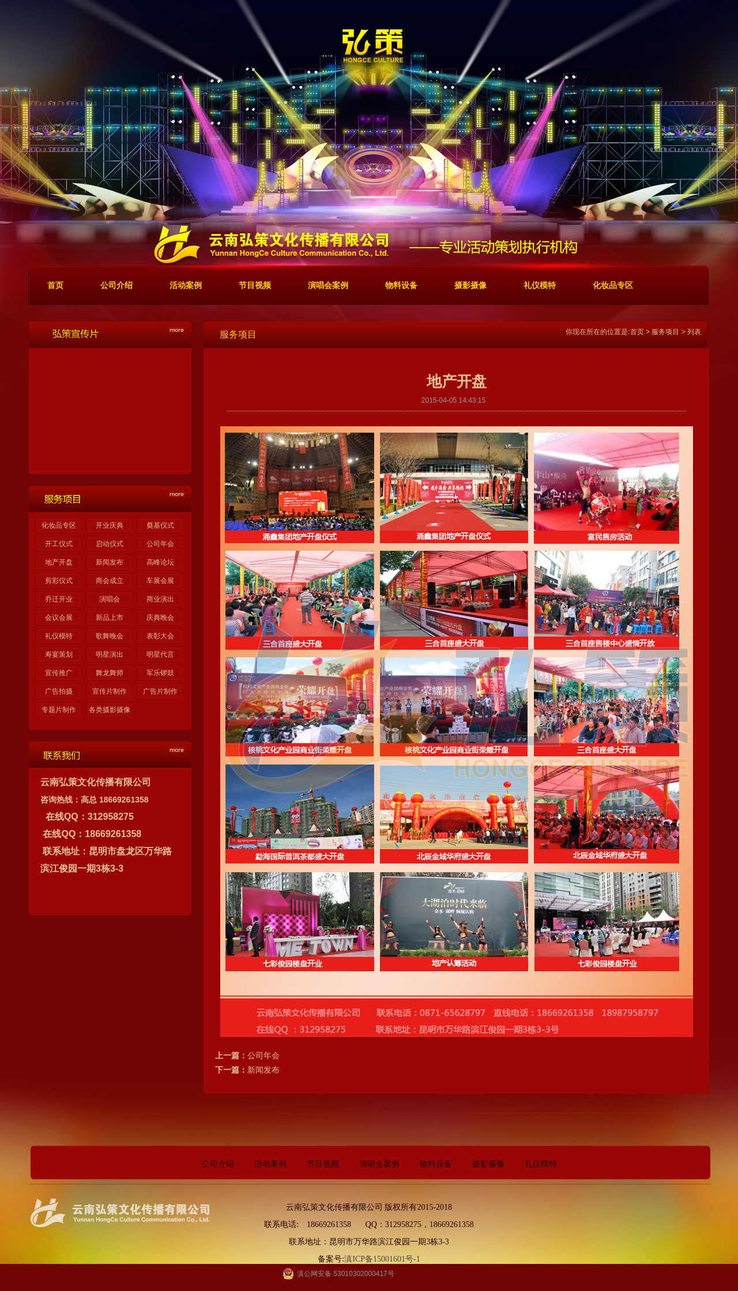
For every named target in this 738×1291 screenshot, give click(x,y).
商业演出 (160, 599)
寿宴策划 (59, 654)
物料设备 (436, 1164)
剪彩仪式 (59, 581)
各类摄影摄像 (109, 710)
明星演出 (109, 654)
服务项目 (665, 332)
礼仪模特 (59, 636)
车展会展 (160, 581)
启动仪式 (109, 544)
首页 (637, 332)
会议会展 (59, 618)
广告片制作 (160, 691)
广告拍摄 (59, 691)
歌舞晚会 (109, 636)
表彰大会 (160, 636)
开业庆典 (109, 525)
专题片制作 (59, 710)
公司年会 (160, 544)
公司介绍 (218, 1164)
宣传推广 (59, 673)
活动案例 (270, 1164)
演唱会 (109, 599)
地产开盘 (59, 562)
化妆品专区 (59, 525)
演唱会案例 (379, 1164)
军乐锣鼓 (160, 673)
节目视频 (323, 1164)
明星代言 (160, 654)
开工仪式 (59, 544)
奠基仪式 (160, 525)
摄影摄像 (488, 1164)
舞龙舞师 (109, 673)
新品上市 (109, 618)
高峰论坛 (160, 562)
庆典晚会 (160, 618)
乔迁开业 (59, 599)
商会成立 (109, 581)
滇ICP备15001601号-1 (382, 1259)
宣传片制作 (109, 691)
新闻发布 (109, 562)
